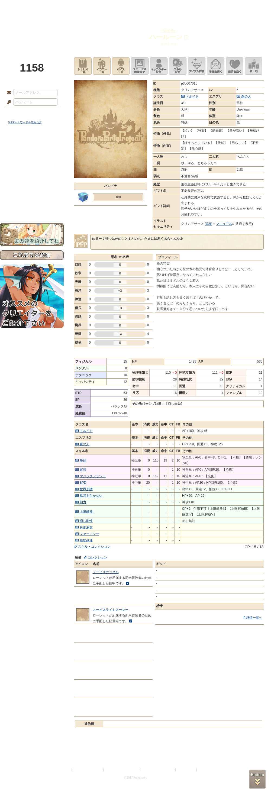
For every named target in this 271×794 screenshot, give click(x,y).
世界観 (32, 148)
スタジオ (174, 7)
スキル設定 (177, 66)
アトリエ (135, 7)
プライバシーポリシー (87, 769)
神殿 (58, 7)
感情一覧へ (254, 617)
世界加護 (86, 489)
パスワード (7, 102)
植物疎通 (86, 540)
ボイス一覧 (121, 66)
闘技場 (251, 7)
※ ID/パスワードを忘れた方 (25, 122)
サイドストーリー (32, 157)
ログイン (19, 113)
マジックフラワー (93, 476)
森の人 (246, 96)
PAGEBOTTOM (257, 779)
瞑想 (83, 470)
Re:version (205, 769)
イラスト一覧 (102, 66)
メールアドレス (7, 93)
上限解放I (86, 512)
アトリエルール (32, 181)
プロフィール (168, 257)
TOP (19, 7)
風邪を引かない (91, 496)
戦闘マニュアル (32, 188)
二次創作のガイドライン (158, 769)
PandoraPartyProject (32, 30)
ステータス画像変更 (140, 66)
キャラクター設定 (158, 66)
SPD (83, 483)
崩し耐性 (86, 521)
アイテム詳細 (196, 66)
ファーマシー (89, 534)
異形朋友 (86, 527)
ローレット (97, 7)
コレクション (97, 557)
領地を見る (253, 66)
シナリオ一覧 (83, 66)
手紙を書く (215, 66)
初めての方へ (32, 196)
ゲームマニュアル (32, 167)
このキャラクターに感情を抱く (234, 66)
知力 (83, 502)
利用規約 (64, 769)
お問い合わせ (32, 206)
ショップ (212, 7)
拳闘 (83, 460)
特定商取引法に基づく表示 (122, 769)
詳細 (209, 224)
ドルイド (192, 96)
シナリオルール (32, 175)
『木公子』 (169, 31)
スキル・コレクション (94, 546)
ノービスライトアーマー (110, 610)
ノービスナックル (106, 572)
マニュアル (224, 224)
